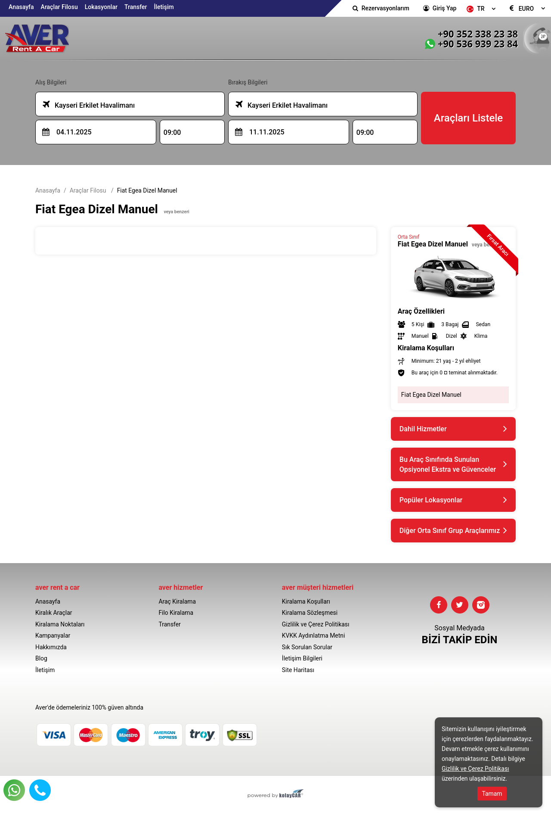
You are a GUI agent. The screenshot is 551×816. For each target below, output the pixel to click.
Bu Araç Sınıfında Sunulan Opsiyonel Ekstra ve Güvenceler (447, 464)
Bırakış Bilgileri (247, 82)
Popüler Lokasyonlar (430, 500)
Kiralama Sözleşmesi (309, 612)
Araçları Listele (468, 118)
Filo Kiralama (175, 612)
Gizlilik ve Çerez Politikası (316, 624)
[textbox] (482, 9)
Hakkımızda (51, 647)
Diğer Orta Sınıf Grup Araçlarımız (449, 530)
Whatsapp (14, 790)
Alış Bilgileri (50, 82)
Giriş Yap (444, 8)
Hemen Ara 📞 (40, 790)
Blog (41, 658)
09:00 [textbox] (172, 132)
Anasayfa (21, 6)
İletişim (163, 6)
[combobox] (482, 9)
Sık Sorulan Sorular (307, 647)
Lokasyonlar (101, 6)
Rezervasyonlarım (385, 8)
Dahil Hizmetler (423, 429)
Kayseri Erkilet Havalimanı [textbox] (89, 104)
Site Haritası (298, 670)
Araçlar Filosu (59, 6)
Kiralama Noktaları (59, 624)
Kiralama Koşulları (306, 601)
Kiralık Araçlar (53, 612)
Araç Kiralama (177, 601)
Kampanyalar (52, 635)
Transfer (135, 6)
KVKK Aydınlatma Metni (313, 635)
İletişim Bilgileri (302, 658)
